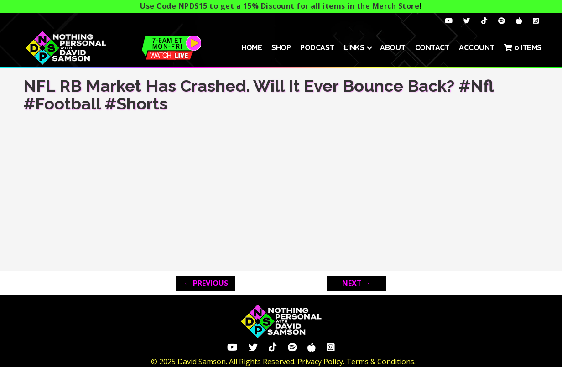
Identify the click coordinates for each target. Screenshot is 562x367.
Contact (432, 47)
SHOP (281, 47)
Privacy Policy (320, 362)
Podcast (317, 47)
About (393, 47)
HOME (251, 47)
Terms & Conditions (380, 362)
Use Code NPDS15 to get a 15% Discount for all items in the (279, 6)
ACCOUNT (476, 47)
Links (354, 47)
